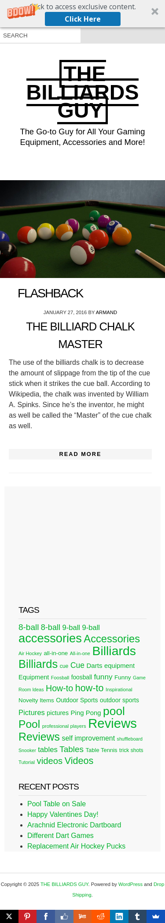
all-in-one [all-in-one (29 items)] (56, 653)
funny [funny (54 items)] (103, 676)
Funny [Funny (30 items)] (122, 677)
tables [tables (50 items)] (48, 749)
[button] (82, 13)
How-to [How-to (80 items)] (59, 688)
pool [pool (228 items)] (114, 711)
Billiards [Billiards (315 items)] (114, 651)
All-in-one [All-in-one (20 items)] (80, 653)
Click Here (83, 19)
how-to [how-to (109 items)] (89, 687)
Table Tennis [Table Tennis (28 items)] (101, 750)
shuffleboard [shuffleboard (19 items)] (130, 738)
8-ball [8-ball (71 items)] (28, 627)
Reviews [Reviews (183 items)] (39, 736)
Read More (80, 454)
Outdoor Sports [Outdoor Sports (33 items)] (77, 700)
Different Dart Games (60, 835)
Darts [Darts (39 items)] (94, 665)
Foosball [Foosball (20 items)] (60, 677)
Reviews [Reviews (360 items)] (112, 723)
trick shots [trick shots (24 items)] (131, 750)
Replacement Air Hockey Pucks (76, 846)
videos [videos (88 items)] (50, 761)
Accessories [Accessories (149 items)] (112, 639)
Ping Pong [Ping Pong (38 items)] (86, 712)
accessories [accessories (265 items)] (50, 638)
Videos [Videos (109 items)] (79, 760)
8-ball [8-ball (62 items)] (50, 627)
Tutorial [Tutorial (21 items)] (26, 762)
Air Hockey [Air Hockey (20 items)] (30, 653)
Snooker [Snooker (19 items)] (27, 750)
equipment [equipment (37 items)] (119, 665)
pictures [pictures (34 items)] (58, 712)
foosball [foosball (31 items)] (81, 677)
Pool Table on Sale (56, 804)
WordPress (130, 884)
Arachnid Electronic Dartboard (74, 825)
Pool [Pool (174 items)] (29, 724)
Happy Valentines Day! (63, 814)
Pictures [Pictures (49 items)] (31, 712)
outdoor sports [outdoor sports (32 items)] (119, 700)
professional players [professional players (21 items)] (64, 726)
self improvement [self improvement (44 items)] (88, 738)
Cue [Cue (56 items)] (77, 665)
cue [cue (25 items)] (64, 666)
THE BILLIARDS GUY (82, 92)
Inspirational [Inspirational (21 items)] (119, 689)
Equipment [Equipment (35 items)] (33, 677)
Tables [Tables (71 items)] (71, 749)
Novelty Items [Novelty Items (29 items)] (36, 700)
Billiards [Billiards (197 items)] (38, 664)
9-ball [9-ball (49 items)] (71, 627)
